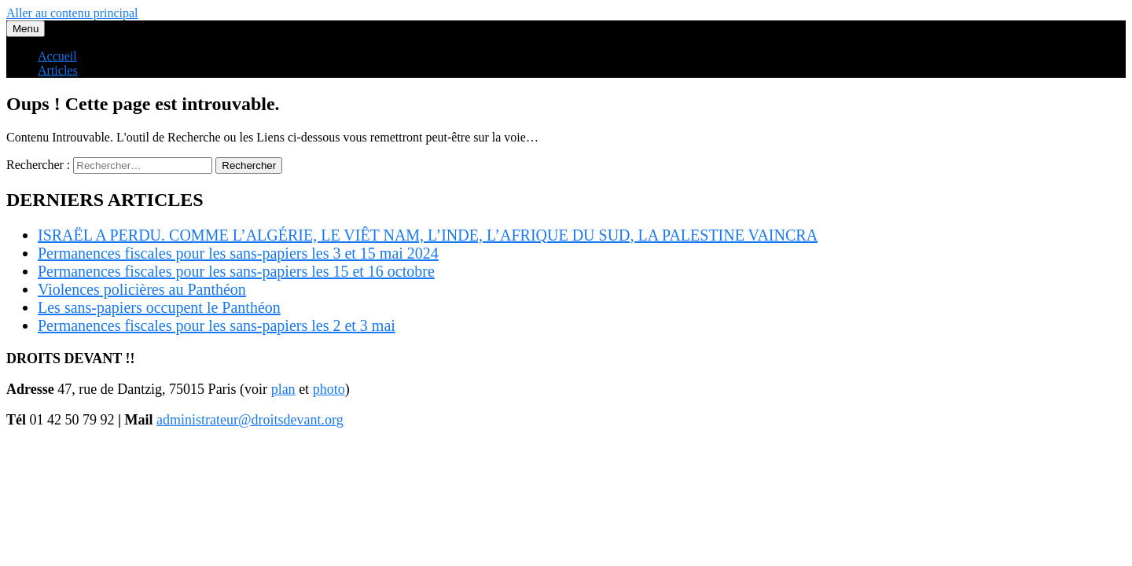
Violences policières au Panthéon (142, 289)
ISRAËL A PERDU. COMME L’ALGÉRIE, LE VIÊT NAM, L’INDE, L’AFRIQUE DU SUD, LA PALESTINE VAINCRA (428, 235)
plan (283, 389)
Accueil (57, 56)
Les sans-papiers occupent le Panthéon (159, 307)
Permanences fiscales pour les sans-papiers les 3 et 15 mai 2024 (238, 253)
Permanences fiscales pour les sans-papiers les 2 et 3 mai (216, 325)
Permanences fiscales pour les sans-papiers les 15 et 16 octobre (236, 271)
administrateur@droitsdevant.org (250, 420)
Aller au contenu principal (72, 13)
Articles (58, 70)
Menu (26, 29)
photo (329, 389)
